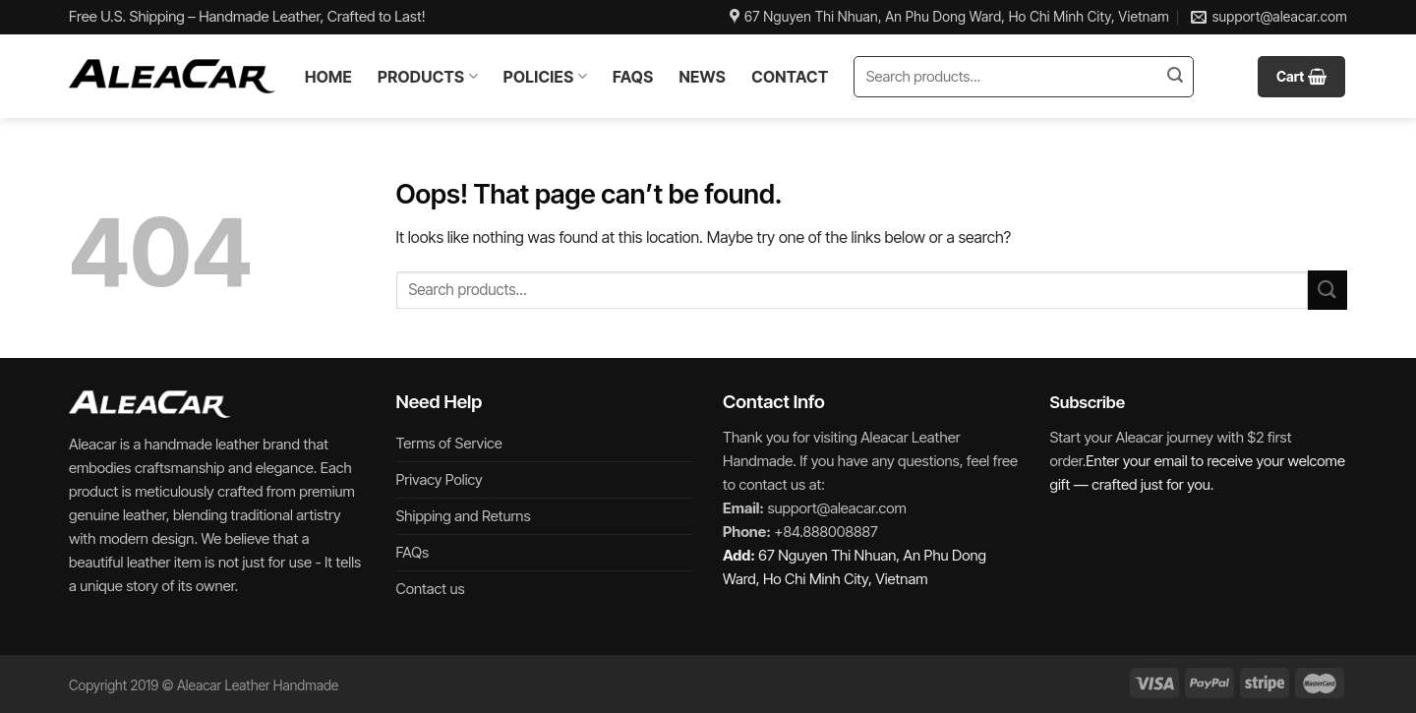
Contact (789, 77)
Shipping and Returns (463, 515)
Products (428, 77)
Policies (545, 77)
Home (328, 77)
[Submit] (1175, 76)
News (702, 77)
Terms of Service (449, 443)
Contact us (430, 588)
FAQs (633, 77)
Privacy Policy (439, 479)
